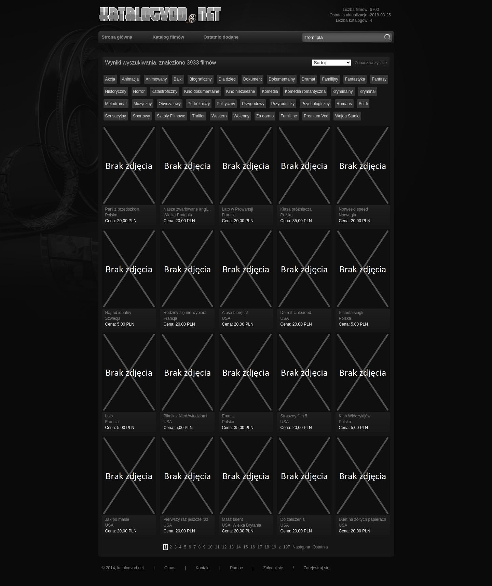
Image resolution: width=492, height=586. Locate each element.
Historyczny (115, 91)
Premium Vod (316, 116)
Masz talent (232, 519)
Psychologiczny (315, 103)
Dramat (308, 79)
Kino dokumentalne (201, 91)
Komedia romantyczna (305, 91)
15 (245, 547)
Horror (139, 91)
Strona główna (117, 37)
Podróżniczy (199, 103)
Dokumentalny (282, 79)
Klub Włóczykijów (355, 416)
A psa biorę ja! (235, 312)
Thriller (198, 116)
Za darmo (265, 116)
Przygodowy (253, 103)
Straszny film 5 (294, 416)
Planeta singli (351, 312)
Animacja (130, 79)
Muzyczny (143, 103)
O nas (169, 568)
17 (259, 547)
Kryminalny (342, 91)
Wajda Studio (347, 116)
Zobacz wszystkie (371, 62)
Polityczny (226, 103)
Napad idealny (118, 312)
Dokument (252, 79)
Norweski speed (353, 209)
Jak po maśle (117, 519)
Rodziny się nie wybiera (185, 312)
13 (231, 547)
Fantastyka (355, 79)
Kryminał (368, 91)
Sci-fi (363, 103)
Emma (228, 416)
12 (224, 547)
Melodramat (116, 103)
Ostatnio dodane (221, 37)
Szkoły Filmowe (171, 116)
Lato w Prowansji (237, 209)
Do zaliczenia (293, 519)
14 (238, 547)
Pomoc (236, 568)
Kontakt (203, 568)
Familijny (330, 79)
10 (210, 547)
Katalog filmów (168, 37)
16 (252, 547)
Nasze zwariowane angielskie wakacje (198, 209)
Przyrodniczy (283, 103)
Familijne (289, 116)
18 (266, 547)
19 (274, 547)
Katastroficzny (164, 91)
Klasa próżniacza (296, 209)
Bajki (178, 79)
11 (217, 547)
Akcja (110, 79)
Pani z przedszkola (122, 209)
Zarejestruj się (316, 568)
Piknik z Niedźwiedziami (185, 416)
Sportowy (141, 116)
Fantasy (379, 79)
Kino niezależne (240, 91)
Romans (344, 103)
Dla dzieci (227, 79)
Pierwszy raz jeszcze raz (186, 519)
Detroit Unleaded (296, 312)
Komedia (270, 91)
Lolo (109, 416)
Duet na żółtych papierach (362, 519)
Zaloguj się (273, 568)
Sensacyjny (115, 116)
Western (219, 116)
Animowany (156, 79)
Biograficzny (200, 79)
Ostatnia (320, 547)
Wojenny (241, 116)
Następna (301, 547)
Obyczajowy (170, 103)
